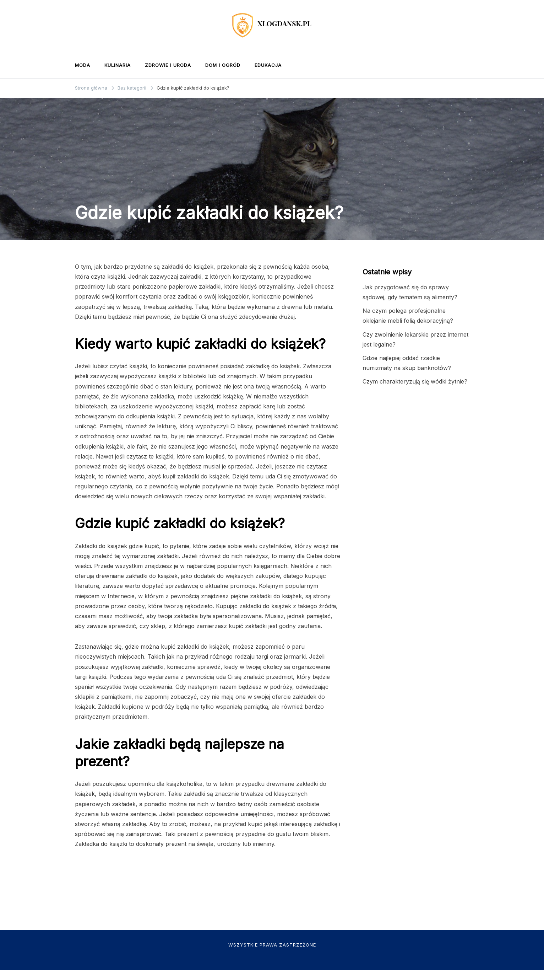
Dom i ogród (222, 65)
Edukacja (268, 65)
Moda (82, 65)
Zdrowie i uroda (168, 65)
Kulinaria (117, 65)
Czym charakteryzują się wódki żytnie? (415, 381)
